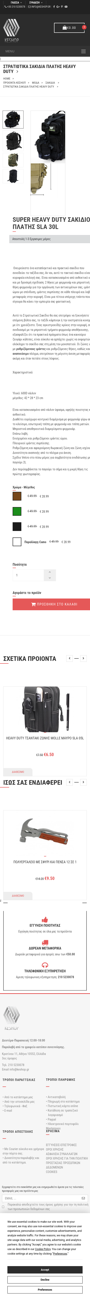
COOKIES (51, 1172)
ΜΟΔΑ (35, 82)
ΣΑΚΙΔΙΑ (51, 82)
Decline (45, 1279)
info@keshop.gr (40, 6)
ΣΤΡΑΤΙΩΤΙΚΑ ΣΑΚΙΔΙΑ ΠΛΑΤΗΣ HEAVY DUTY (29, 86)
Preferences (45, 1289)
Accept (45, 1269)
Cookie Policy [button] (43, 1249)
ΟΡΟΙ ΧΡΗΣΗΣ (54, 1149)
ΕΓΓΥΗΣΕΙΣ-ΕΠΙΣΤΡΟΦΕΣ (61, 1145)
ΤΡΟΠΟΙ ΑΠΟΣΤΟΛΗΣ (17, 1131)
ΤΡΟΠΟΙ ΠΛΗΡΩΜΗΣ (60, 1079)
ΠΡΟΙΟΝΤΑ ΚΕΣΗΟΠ (14, 82)
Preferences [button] (60, 1253)
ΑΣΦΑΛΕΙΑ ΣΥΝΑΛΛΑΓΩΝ (62, 1154)
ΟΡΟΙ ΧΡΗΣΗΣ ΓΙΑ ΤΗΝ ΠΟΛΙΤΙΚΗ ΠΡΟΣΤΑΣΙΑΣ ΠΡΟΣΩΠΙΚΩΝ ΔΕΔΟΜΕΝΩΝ (67, 1163)
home (6, 78)
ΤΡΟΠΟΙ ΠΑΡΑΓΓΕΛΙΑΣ (19, 1079)
